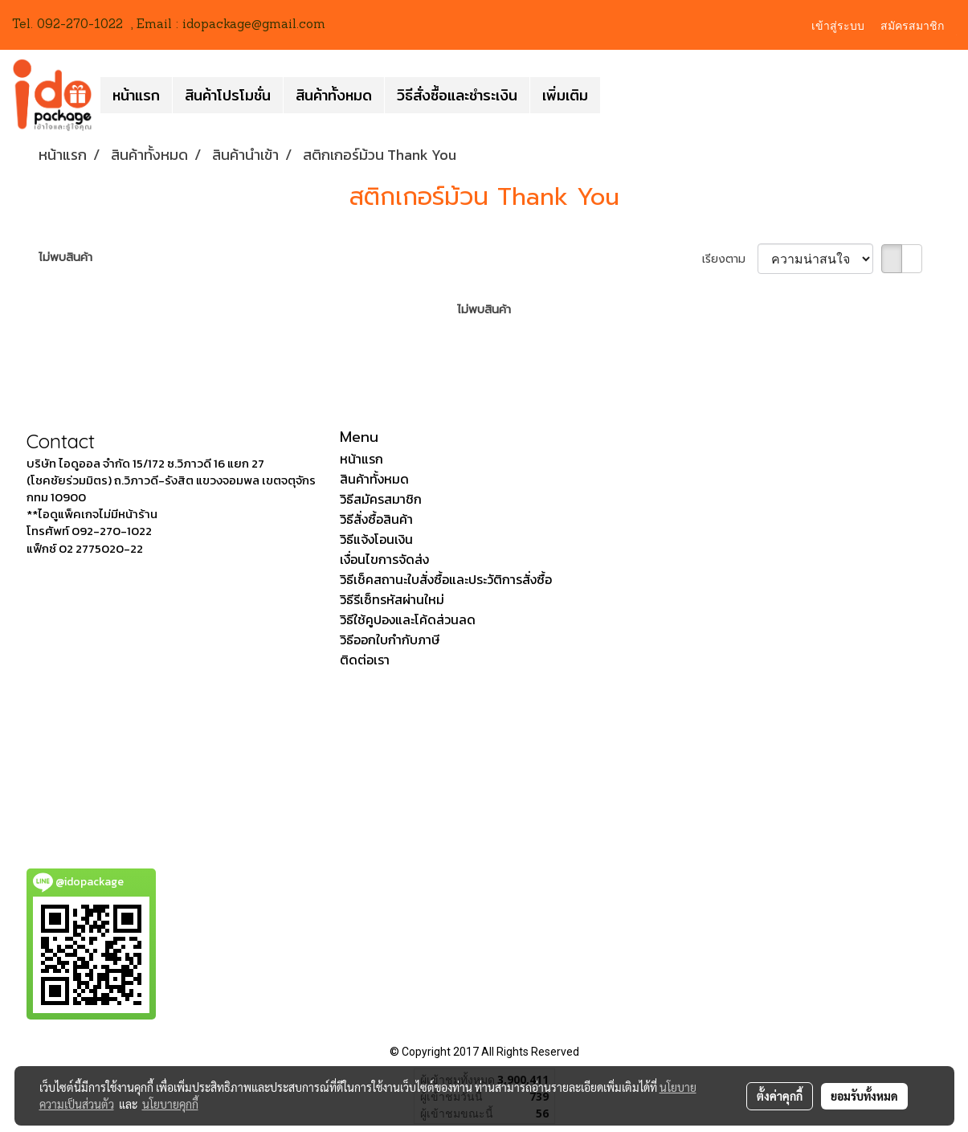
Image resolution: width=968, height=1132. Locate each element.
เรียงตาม (730, 259)
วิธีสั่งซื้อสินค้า (376, 519)
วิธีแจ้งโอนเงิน (376, 539)
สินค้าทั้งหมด (334, 95)
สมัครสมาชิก (912, 24)
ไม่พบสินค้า (65, 257)
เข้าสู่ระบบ (837, 24)
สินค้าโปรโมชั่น (228, 95)
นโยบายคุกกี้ (170, 1104)
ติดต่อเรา (365, 659)
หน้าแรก (136, 95)
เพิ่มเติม (565, 95)
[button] (614, 94)
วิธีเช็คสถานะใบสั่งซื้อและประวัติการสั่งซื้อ (446, 579)
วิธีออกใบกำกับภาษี (389, 639)
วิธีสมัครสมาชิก (381, 499)
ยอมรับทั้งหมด (864, 1096)
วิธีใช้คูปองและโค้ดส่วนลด (408, 619)
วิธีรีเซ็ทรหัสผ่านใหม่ (392, 599)
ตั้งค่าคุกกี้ (780, 1096)
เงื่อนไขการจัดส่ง (384, 559)
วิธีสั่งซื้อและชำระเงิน (457, 95)
